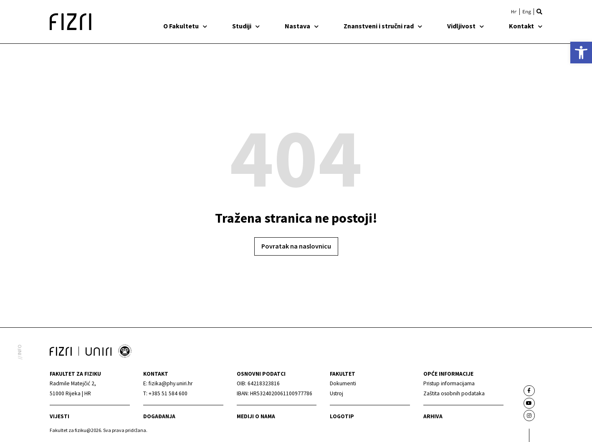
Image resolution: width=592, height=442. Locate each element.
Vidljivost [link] (465, 25)
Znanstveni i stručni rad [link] (383, 25)
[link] (581, 52)
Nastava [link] (302, 25)
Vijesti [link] (59, 416)
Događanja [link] (159, 416)
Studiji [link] (246, 25)
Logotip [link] (342, 416)
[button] (539, 12)
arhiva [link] (433, 416)
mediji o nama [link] (256, 416)
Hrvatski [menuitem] (514, 12)
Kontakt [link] (525, 25)
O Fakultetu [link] (185, 25)
